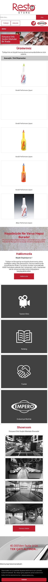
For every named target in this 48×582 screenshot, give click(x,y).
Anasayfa (7, 58)
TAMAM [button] (24, 579)
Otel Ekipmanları (19, 58)
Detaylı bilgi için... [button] (28, 575)
